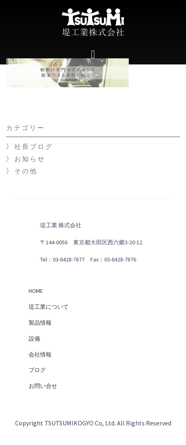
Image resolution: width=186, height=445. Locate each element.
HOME (36, 290)
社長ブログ (33, 146)
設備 (34, 338)
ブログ (37, 370)
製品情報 (40, 322)
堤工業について (49, 306)
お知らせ (29, 159)
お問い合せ (43, 386)
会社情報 (40, 354)
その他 (26, 171)
